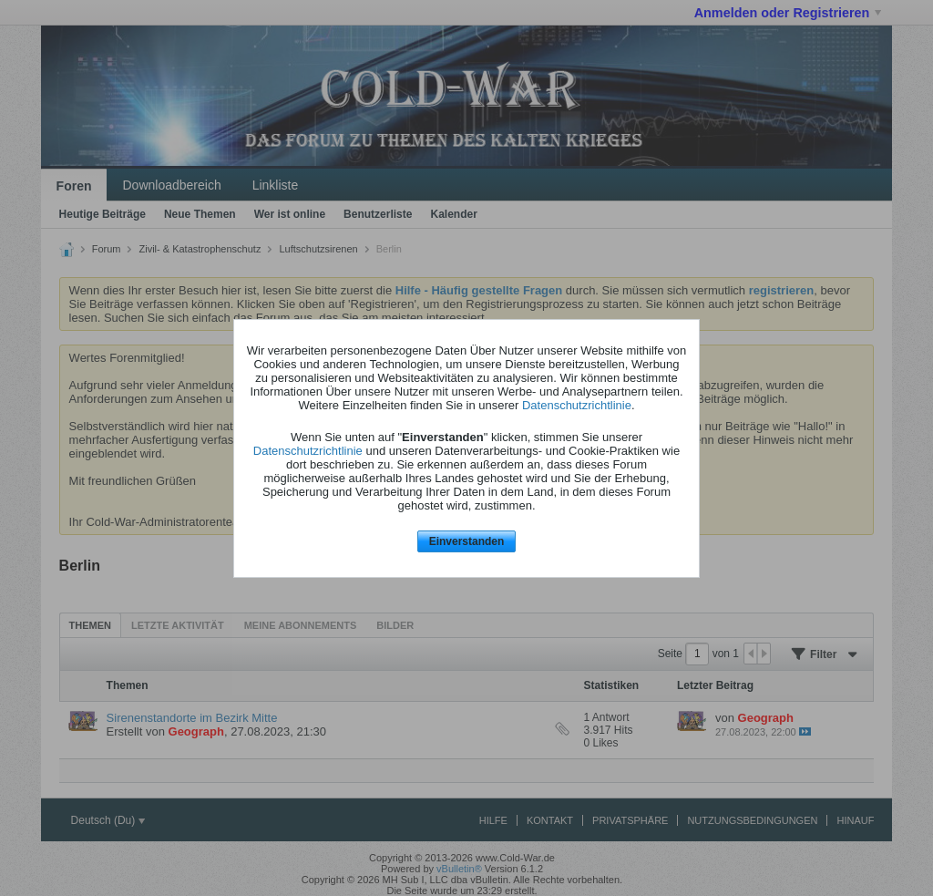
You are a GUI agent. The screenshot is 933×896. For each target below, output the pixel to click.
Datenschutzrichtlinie (576, 405)
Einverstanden (467, 541)
